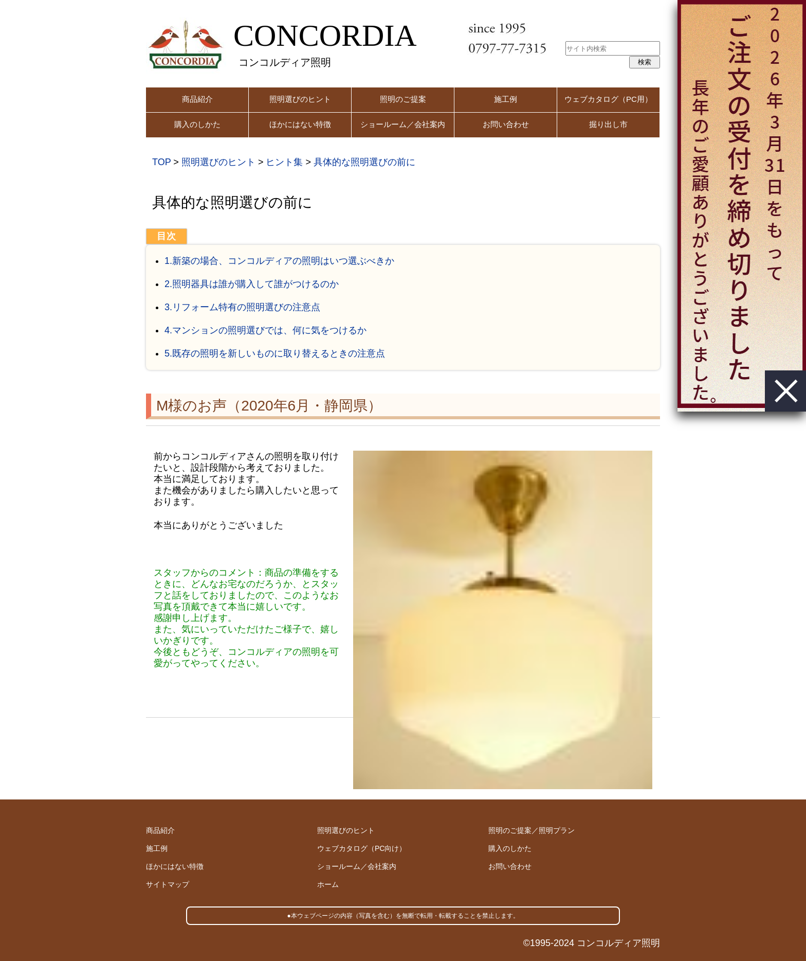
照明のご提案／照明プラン (531, 830)
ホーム (328, 884)
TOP (161, 162)
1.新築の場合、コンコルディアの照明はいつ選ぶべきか (279, 261)
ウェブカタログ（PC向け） (361, 848)
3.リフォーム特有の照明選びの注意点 (242, 307)
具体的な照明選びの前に (364, 162)
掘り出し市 (608, 124)
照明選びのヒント (300, 99)
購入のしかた (197, 124)
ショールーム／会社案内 (402, 124)
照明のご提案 (403, 99)
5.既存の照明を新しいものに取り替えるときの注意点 (274, 353)
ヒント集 (284, 162)
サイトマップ (167, 884)
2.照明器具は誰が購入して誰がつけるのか (251, 284)
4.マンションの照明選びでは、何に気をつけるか (265, 330)
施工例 (505, 99)
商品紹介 (197, 99)
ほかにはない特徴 (300, 124)
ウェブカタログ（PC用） (608, 99)
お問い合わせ (506, 124)
